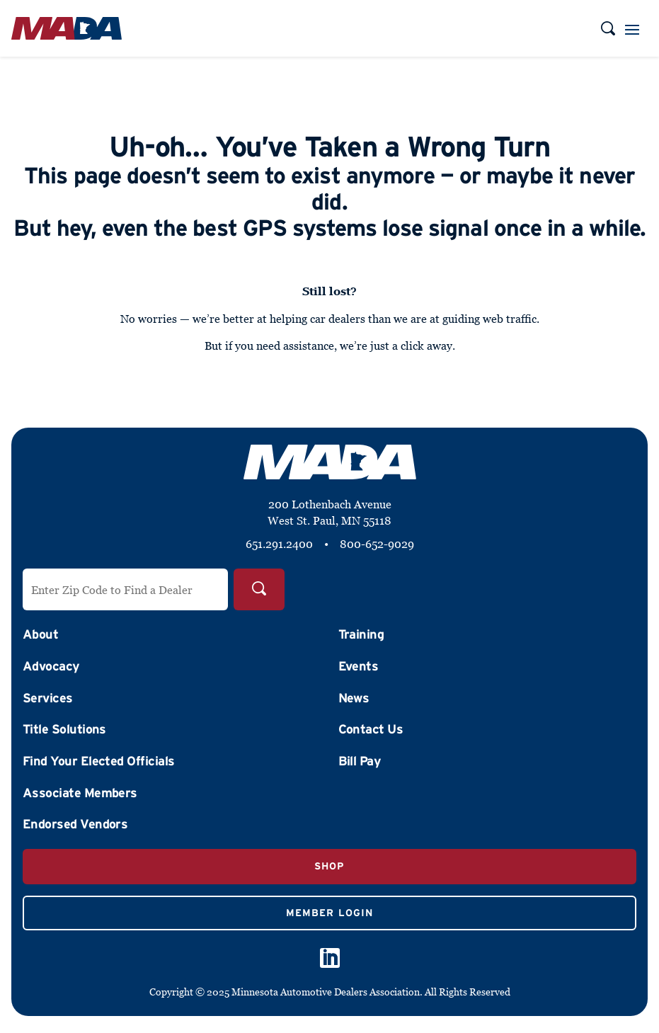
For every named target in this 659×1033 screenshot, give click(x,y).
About (40, 634)
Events (358, 666)
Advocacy (51, 666)
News (353, 698)
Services (48, 698)
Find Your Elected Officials (98, 761)
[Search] (259, 589)
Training (361, 634)
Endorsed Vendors (75, 824)
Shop (329, 866)
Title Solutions (64, 729)
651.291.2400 (279, 543)
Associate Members (80, 793)
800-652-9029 (377, 543)
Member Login (329, 912)
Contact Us (370, 729)
